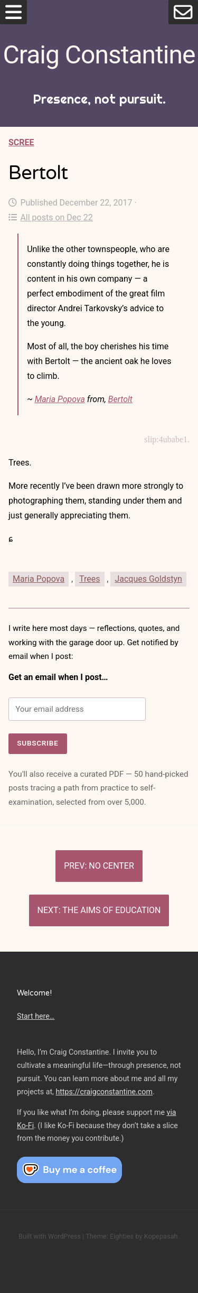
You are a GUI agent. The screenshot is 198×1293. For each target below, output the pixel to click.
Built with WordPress (49, 1236)
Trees (89, 579)
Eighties (122, 1236)
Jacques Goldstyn (148, 579)
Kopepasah (161, 1236)
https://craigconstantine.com (104, 1091)
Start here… (35, 1016)
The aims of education (111, 910)
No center (111, 866)
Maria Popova (60, 399)
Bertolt (120, 399)
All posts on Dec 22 (50, 217)
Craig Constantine (99, 55)
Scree (21, 142)
